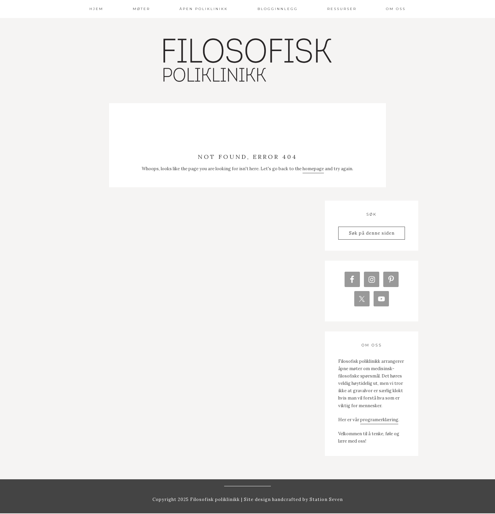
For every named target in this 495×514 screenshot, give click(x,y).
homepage (313, 169)
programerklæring (379, 420)
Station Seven (325, 500)
